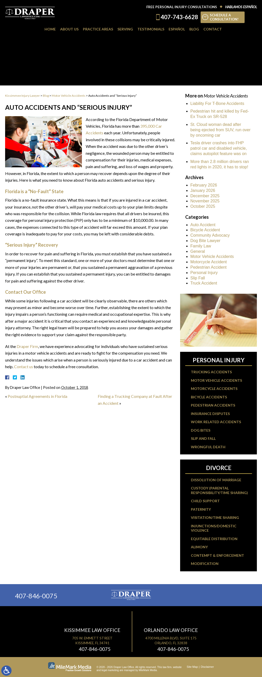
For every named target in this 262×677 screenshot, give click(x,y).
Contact (212, 29)
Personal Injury (204, 272)
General (197, 251)
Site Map (192, 666)
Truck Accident (203, 283)
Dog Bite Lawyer (205, 240)
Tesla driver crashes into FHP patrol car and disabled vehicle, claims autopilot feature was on (218, 148)
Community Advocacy (210, 235)
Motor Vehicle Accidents (68, 95)
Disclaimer (207, 666)
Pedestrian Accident (208, 267)
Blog (194, 29)
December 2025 (205, 196)
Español (177, 29)
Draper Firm (27, 346)
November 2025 (205, 201)
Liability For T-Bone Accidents (217, 103)
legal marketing (110, 670)
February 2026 (203, 185)
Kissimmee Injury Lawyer (22, 95)
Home (50, 29)
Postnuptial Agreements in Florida (37, 396)
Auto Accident (202, 225)
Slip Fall (197, 278)
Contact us (23, 366)
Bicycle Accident (205, 230)
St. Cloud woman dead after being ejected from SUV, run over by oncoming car (220, 129)
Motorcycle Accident (208, 262)
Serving (125, 29)
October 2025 (202, 206)
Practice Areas (98, 29)
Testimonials (150, 29)
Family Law (200, 246)
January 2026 (202, 190)
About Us (69, 29)
